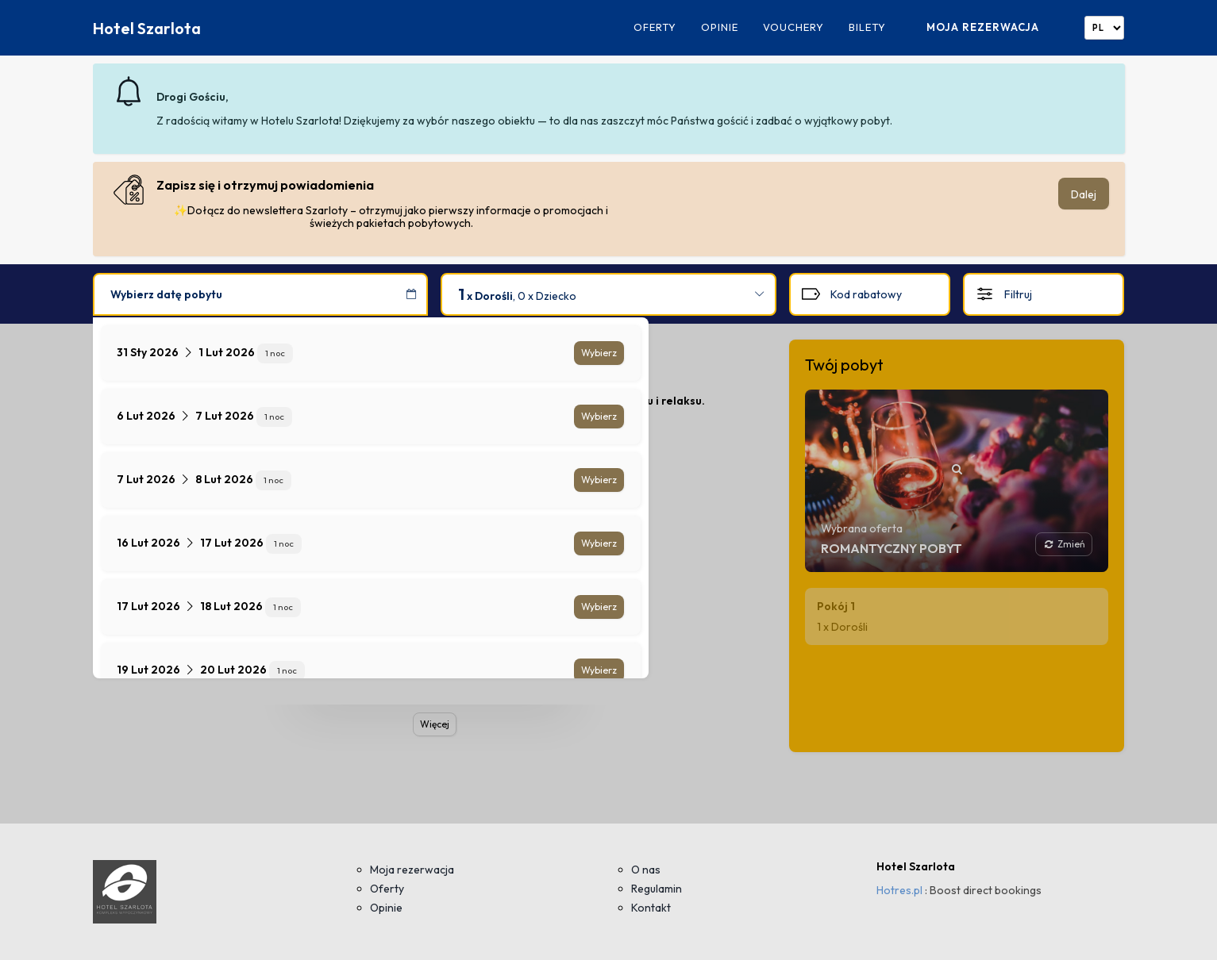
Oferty (655, 27)
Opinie (719, 27)
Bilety (867, 27)
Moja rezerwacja (982, 27)
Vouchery (793, 27)
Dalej (1083, 194)
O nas (645, 869)
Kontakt (651, 907)
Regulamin (656, 888)
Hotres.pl (899, 890)
